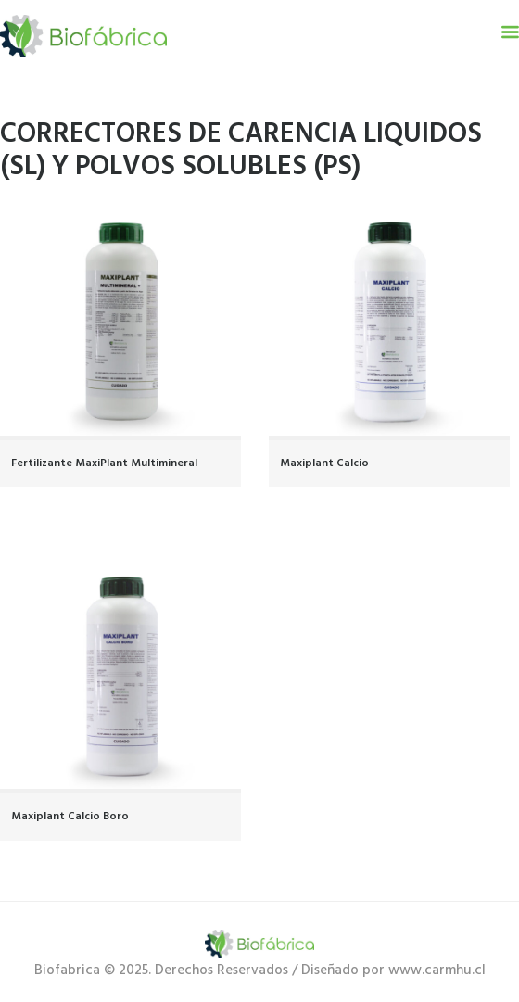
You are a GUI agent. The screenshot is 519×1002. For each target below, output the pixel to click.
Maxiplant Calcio (324, 463)
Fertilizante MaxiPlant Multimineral (104, 463)
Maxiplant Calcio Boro (70, 816)
